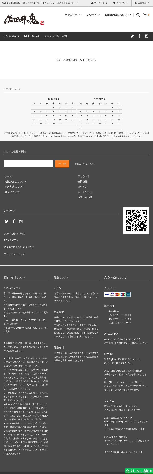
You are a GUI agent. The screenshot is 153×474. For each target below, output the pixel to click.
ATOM (14, 237)
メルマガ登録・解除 (56, 36)
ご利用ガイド (11, 36)
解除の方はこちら (85, 163)
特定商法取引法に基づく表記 (20, 243)
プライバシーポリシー (16, 248)
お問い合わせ (32, 36)
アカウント (99, 2)
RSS (6, 237)
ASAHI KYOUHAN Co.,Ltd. (34, 469)
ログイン (121, 2)
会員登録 (142, 2)
